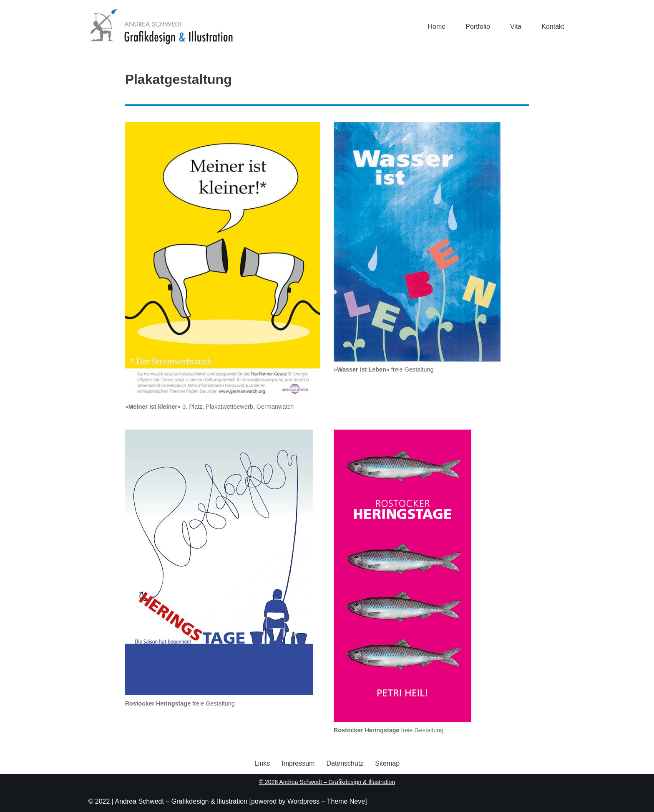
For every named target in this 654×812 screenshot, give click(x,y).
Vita (515, 26)
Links (262, 763)
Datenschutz (344, 763)
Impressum (298, 763)
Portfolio (477, 26)
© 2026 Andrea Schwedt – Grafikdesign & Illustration (327, 782)
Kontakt (552, 26)
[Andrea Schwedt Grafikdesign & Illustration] (161, 26)
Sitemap (387, 763)
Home (437, 26)
